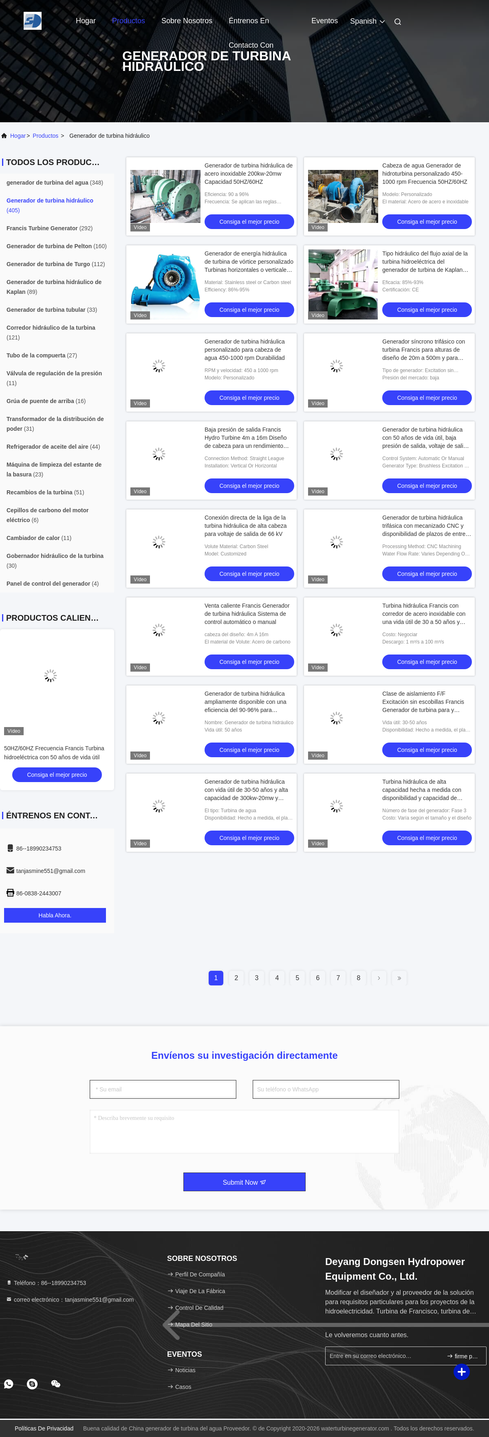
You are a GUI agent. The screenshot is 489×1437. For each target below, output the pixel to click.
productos (45, 135)
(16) (46, 401)
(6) (47, 515)
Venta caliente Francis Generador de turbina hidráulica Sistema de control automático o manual (247, 613)
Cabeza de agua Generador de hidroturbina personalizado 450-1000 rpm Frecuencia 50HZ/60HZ (424, 173)
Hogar (86, 21)
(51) (45, 492)
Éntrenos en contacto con (251, 25)
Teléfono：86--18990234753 (46, 1283)
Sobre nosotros (186, 21)
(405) (50, 205)
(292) (50, 228)
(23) (54, 469)
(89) (54, 287)
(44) (53, 446)
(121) (51, 332)
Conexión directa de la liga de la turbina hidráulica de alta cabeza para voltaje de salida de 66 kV (246, 525)
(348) (55, 182)
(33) (52, 309)
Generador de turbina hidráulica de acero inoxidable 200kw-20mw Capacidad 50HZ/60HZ (249, 173)
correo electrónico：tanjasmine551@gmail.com (70, 1299)
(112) (56, 264)
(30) (55, 561)
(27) (42, 355)
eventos (324, 21)
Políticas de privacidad (44, 1428)
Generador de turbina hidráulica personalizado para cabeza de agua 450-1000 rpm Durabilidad (245, 349)
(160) (57, 246)
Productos (128, 21)
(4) (53, 583)
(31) (55, 424)
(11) (54, 378)
